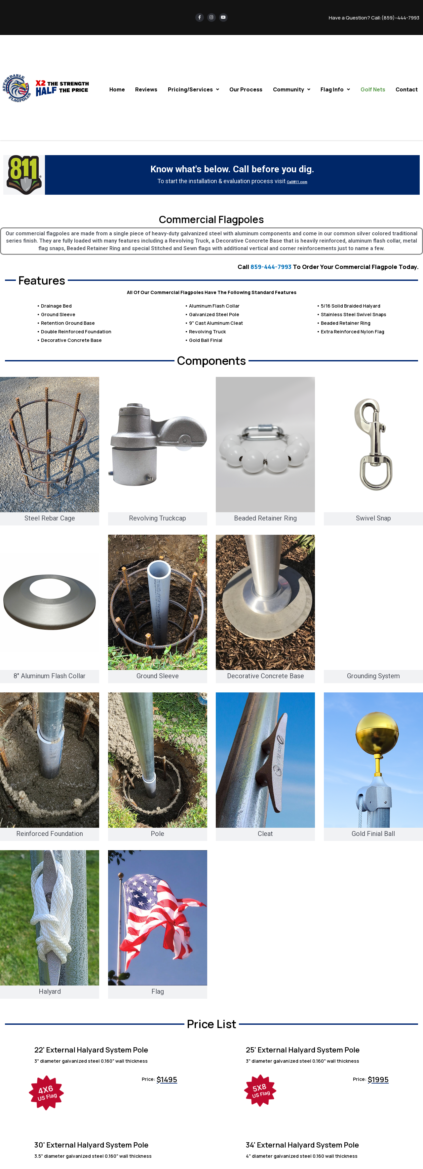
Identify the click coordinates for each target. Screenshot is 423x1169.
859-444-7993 (270, 267)
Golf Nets (373, 88)
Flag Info (336, 88)
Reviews (149, 88)
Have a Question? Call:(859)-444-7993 (374, 17)
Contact (407, 88)
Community (293, 88)
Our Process (248, 88)
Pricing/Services (196, 88)
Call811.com (297, 181)
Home (121, 88)
